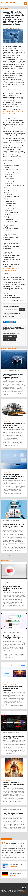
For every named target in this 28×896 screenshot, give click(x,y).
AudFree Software (6, 734)
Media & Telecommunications (14, 809)
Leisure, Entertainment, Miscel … (15, 778)
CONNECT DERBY (6, 810)
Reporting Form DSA (14, 891)
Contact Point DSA (5, 891)
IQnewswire (5, 584)
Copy (22, 309)
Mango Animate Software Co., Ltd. (10, 684)
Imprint (5, 890)
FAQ (2, 890)
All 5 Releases (6, 555)
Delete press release (10, 336)
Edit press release (9, 339)
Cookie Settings (22, 891)
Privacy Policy (11, 890)
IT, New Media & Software (19, 26)
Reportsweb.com (15, 28)
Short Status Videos (7, 780)
